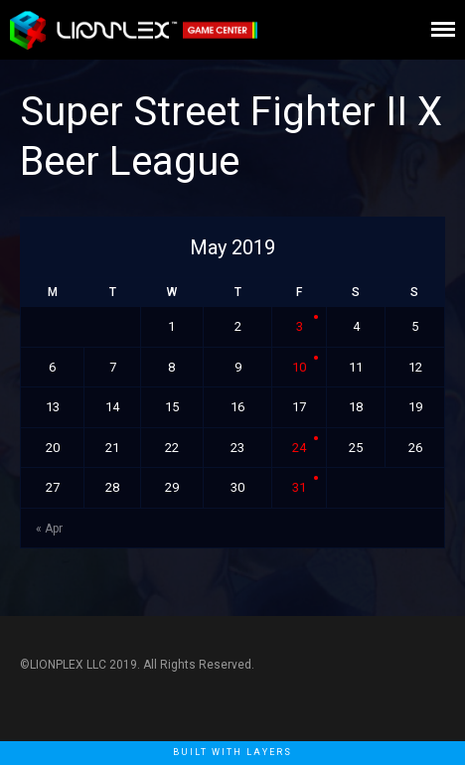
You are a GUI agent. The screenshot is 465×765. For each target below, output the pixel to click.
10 (299, 367)
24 (299, 447)
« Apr (49, 529)
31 (299, 487)
